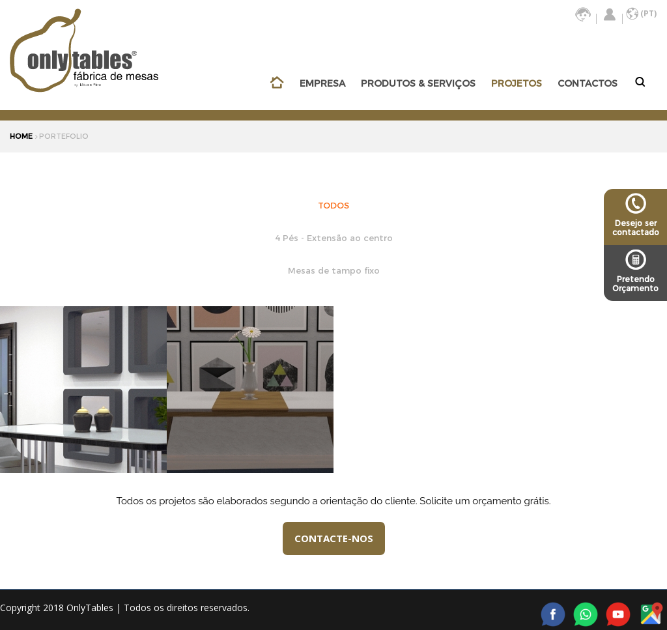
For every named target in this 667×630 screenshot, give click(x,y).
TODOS (333, 205)
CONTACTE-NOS (333, 538)
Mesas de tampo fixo (334, 270)
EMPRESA (322, 83)
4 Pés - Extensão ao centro (334, 237)
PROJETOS (516, 83)
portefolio (64, 136)
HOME (21, 136)
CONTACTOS (587, 83)
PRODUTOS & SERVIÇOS (418, 83)
